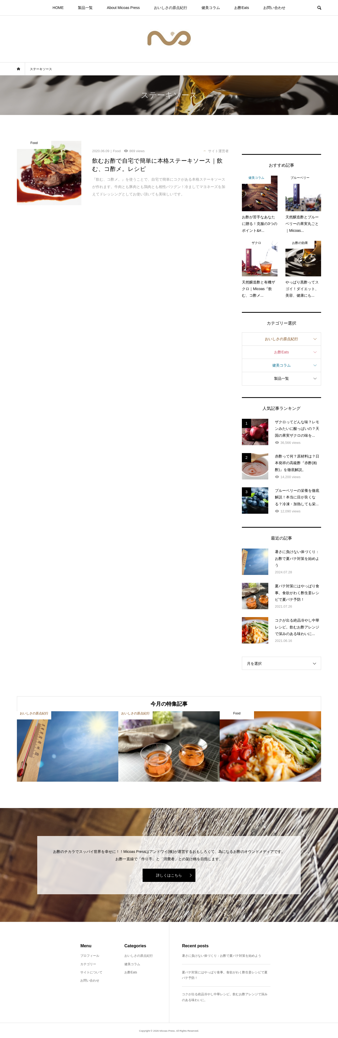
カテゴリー (88, 964)
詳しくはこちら (169, 875)
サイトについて (91, 972)
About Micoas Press (123, 8)
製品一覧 (85, 8)
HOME (58, 8)
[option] (67, 746)
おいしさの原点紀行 (170, 8)
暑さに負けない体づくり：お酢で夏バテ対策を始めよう (221, 956)
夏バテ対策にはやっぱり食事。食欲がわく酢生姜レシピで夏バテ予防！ (224, 975)
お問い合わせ (274, 8)
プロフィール (89, 956)
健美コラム (210, 8)
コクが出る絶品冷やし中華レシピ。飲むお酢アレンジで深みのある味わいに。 (224, 997)
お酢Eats (241, 8)
